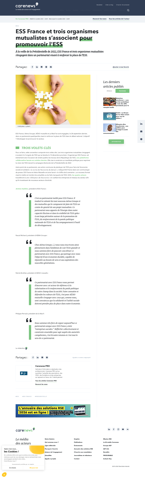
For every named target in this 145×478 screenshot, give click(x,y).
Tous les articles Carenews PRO (46, 381)
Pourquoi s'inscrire (51, 449)
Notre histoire (49, 439)
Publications (85, 10)
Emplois (122, 10)
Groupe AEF (107, 445)
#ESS (17, 26)
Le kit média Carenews (111, 442)
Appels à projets (110, 10)
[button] (4, 474)
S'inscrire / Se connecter (122, 5)
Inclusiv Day (107, 459)
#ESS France (27, 396)
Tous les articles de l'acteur (119, 19)
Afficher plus (116, 141)
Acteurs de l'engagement (53, 452)
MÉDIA (62, 10)
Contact (76, 459)
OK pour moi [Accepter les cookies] (34, 468)
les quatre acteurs (79, 175)
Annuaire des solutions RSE (83, 449)
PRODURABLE (108, 455)
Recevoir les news (99, 19)
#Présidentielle (41, 396)
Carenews (122, 91)
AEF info (106, 449)
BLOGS (68, 10)
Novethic (106, 452)
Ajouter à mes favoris (121, 67)
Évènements (97, 10)
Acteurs (109, 91)
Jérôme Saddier (22, 189)
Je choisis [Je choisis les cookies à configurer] (12, 468)
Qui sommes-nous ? (52, 442)
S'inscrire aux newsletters (83, 452)
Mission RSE (107, 439)
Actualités (48, 455)
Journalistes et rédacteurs (83, 455)
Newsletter (99, 5)
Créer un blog (109, 5)
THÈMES (75, 10)
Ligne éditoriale (50, 445)
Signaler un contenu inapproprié (81, 357)
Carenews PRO (23, 19)
